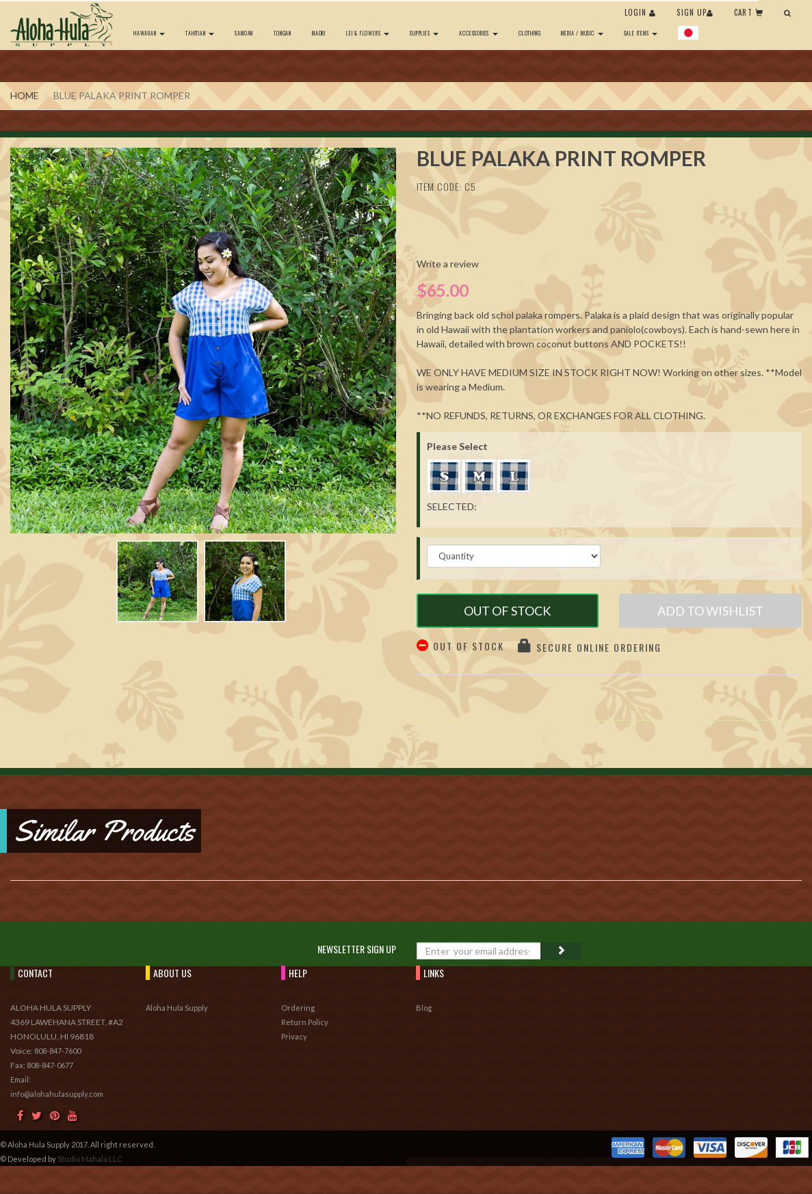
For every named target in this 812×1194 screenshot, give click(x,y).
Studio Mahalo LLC (89, 1158)
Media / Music (582, 33)
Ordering (298, 1007)
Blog (424, 1007)
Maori (319, 33)
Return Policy (304, 1022)
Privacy (294, 1036)
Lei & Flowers (367, 33)
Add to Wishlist (710, 610)
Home (24, 95)
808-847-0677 (50, 1065)
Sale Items (641, 33)
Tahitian (199, 33)
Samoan (244, 33)
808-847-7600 (57, 1050)
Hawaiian (149, 33)
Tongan (282, 33)
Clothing (529, 33)
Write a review (448, 263)
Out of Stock (507, 610)
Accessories (478, 33)
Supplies (424, 33)
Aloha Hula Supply (177, 1007)
